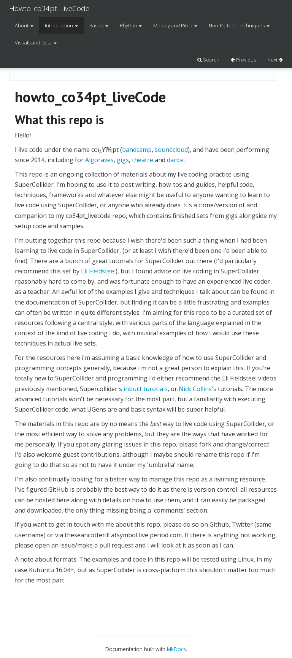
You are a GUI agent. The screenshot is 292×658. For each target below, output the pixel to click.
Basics (98, 25)
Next (275, 59)
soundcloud (171, 149)
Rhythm (131, 25)
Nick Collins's (197, 389)
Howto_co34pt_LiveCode (49, 8)
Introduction (61, 25)
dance (175, 160)
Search (208, 59)
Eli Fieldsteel (98, 271)
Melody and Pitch (175, 25)
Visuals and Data (36, 42)
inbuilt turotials (146, 389)
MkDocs (176, 649)
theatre (142, 160)
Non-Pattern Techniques (239, 25)
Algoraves (99, 160)
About (24, 25)
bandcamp (137, 149)
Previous (243, 59)
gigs (123, 160)
